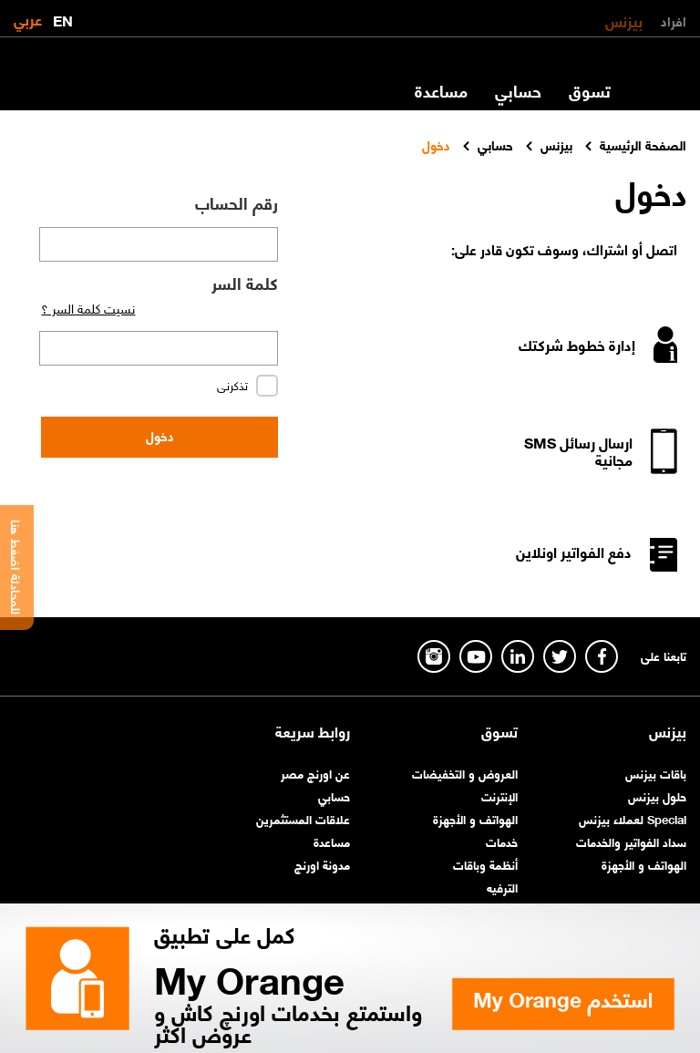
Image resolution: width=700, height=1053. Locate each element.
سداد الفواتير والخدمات (631, 841)
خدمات (502, 841)
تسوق (590, 90)
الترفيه (502, 886)
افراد (673, 20)
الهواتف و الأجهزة (644, 863)
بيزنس (624, 20)
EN (63, 16)
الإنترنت (499, 795)
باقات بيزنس (655, 772)
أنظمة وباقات (485, 863)
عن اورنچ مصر (315, 772)
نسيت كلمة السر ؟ (88, 307)
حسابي (518, 90)
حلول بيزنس (657, 795)
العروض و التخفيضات (465, 772)
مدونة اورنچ (322, 863)
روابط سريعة (312, 731)
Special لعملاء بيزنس (632, 818)
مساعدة (441, 90)
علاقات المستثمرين (303, 818)
